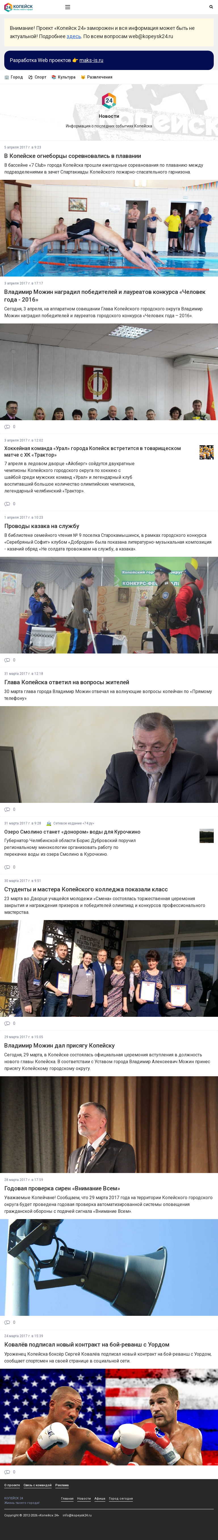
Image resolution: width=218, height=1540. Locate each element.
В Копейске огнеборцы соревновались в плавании (72, 155)
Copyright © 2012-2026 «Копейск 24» (31, 1515)
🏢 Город (13, 77)
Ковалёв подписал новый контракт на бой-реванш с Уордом (86, 1344)
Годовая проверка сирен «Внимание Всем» (62, 1188)
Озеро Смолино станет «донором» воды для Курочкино (72, 832)
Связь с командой (38, 1485)
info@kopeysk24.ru (77, 1515)
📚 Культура (63, 77)
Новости (84, 1498)
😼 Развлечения (96, 77)
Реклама (62, 1485)
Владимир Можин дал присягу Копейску (59, 1045)
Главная (67, 1498)
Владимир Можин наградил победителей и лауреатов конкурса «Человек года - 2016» (105, 295)
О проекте (12, 1485)
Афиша (100, 1498)
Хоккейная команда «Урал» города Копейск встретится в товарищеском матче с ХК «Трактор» (92, 452)
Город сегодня (121, 1498)
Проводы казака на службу (41, 526)
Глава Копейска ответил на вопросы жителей (66, 682)
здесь (74, 36)
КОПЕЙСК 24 (28, 1496)
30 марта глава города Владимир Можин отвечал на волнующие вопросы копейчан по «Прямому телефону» (108, 695)
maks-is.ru (91, 60)
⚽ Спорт (37, 77)
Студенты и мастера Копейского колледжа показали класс (86, 889)
